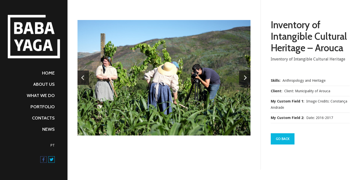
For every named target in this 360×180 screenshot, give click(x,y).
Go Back (283, 139)
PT (52, 145)
